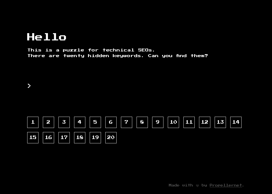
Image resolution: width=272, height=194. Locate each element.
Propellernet (226, 185)
